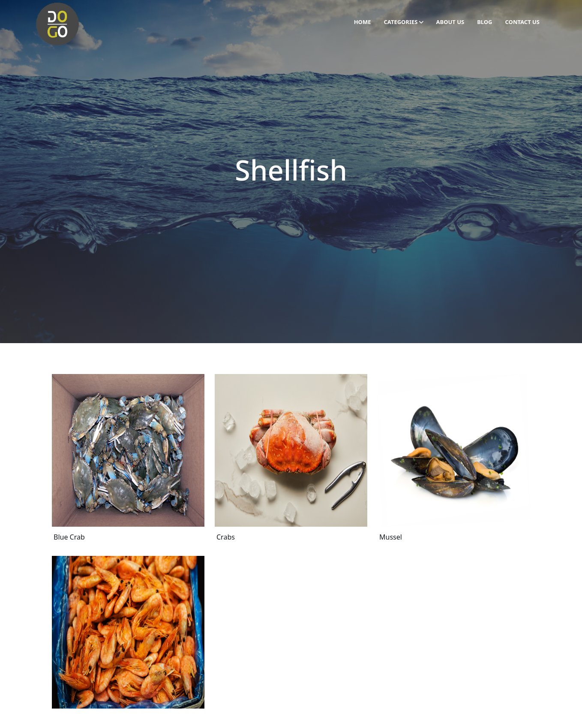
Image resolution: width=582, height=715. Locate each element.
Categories (403, 22)
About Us (450, 22)
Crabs (225, 537)
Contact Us (522, 22)
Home (362, 22)
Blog (484, 22)
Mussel (390, 537)
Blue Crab (69, 537)
